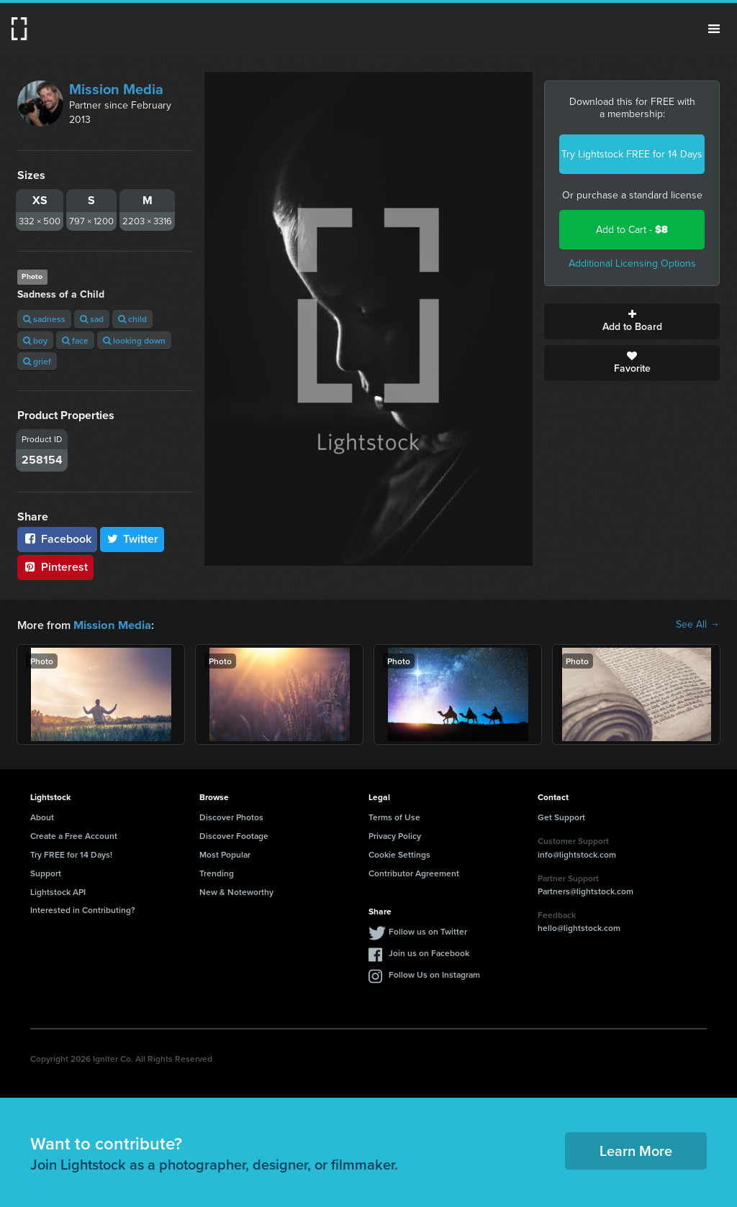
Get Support (561, 816)
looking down (134, 340)
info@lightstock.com (577, 854)
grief (37, 361)
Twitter (132, 539)
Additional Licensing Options (632, 263)
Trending (216, 872)
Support (45, 872)
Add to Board (631, 321)
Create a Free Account (73, 835)
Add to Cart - (632, 229)
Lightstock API (58, 891)
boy (35, 340)
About (42, 816)
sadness (44, 319)
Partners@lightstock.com (585, 890)
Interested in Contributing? (82, 909)
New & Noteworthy (236, 891)
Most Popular (224, 854)
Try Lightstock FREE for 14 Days (631, 154)
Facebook (57, 539)
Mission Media (116, 89)
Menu (713, 28)
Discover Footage (233, 835)
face (75, 340)
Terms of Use (394, 816)
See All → (698, 625)
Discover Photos (231, 816)
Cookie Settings (399, 854)
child (132, 319)
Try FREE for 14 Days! (71, 854)
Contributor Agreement (413, 872)
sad (92, 319)
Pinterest (55, 567)
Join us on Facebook (429, 952)
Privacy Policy (394, 835)
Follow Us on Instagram (434, 974)
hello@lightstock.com (579, 927)
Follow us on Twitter (428, 930)
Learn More (636, 1149)
